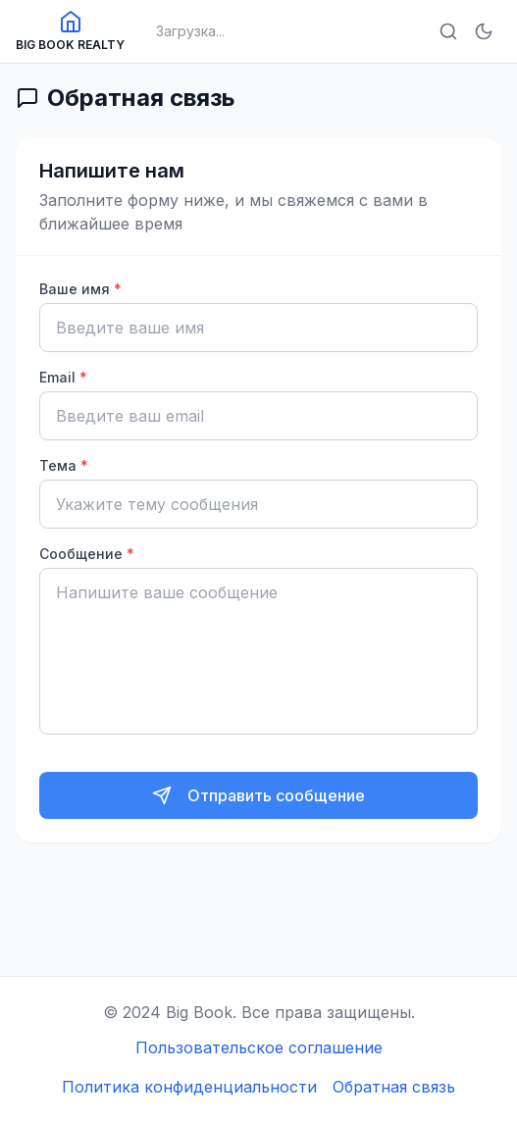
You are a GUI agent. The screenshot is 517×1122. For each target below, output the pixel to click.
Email (63, 377)
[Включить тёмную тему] (483, 31)
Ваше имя (80, 288)
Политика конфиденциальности (189, 1086)
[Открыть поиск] (448, 31)
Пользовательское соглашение (259, 1047)
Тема (63, 465)
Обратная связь (394, 1086)
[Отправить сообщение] (258, 795)
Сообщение (86, 553)
